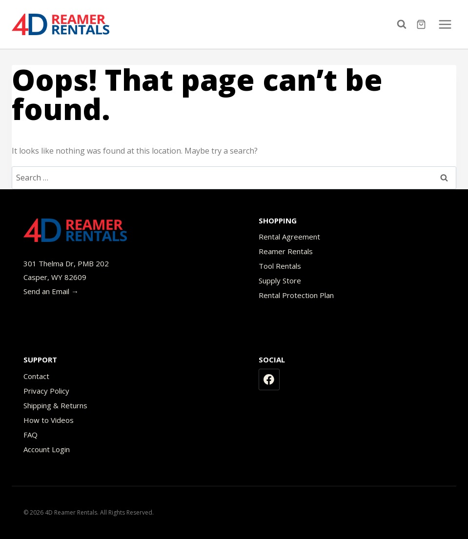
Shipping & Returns (55, 405)
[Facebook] (269, 379)
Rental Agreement (289, 236)
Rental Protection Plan (296, 295)
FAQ (30, 434)
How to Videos (48, 420)
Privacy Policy (46, 391)
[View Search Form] (404, 24)
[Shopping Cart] (422, 24)
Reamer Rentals (286, 251)
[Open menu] (444, 24)
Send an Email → (51, 291)
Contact (36, 376)
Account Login (46, 449)
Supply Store (280, 280)
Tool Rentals (280, 266)
